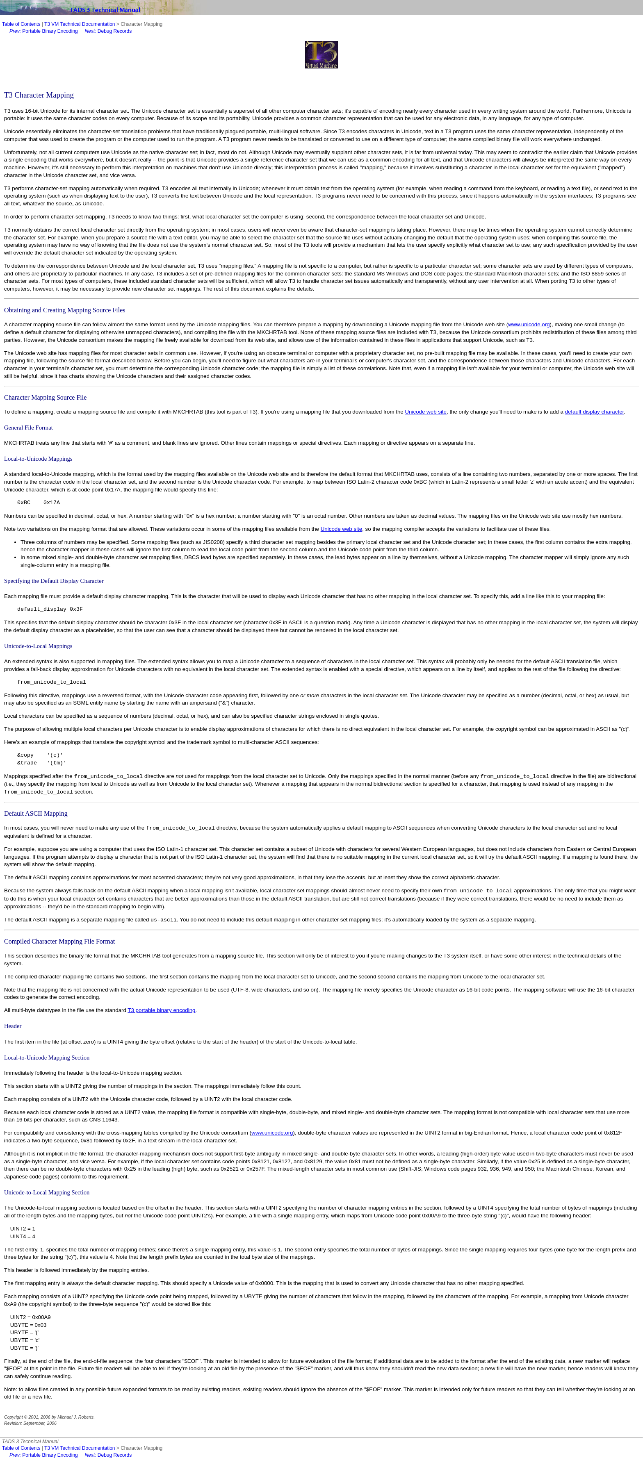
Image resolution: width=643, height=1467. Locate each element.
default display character (594, 412)
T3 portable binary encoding (161, 1010)
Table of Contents (21, 24)
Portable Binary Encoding (43, 31)
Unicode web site (426, 412)
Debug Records (108, 31)
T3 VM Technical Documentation (79, 24)
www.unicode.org (529, 324)
